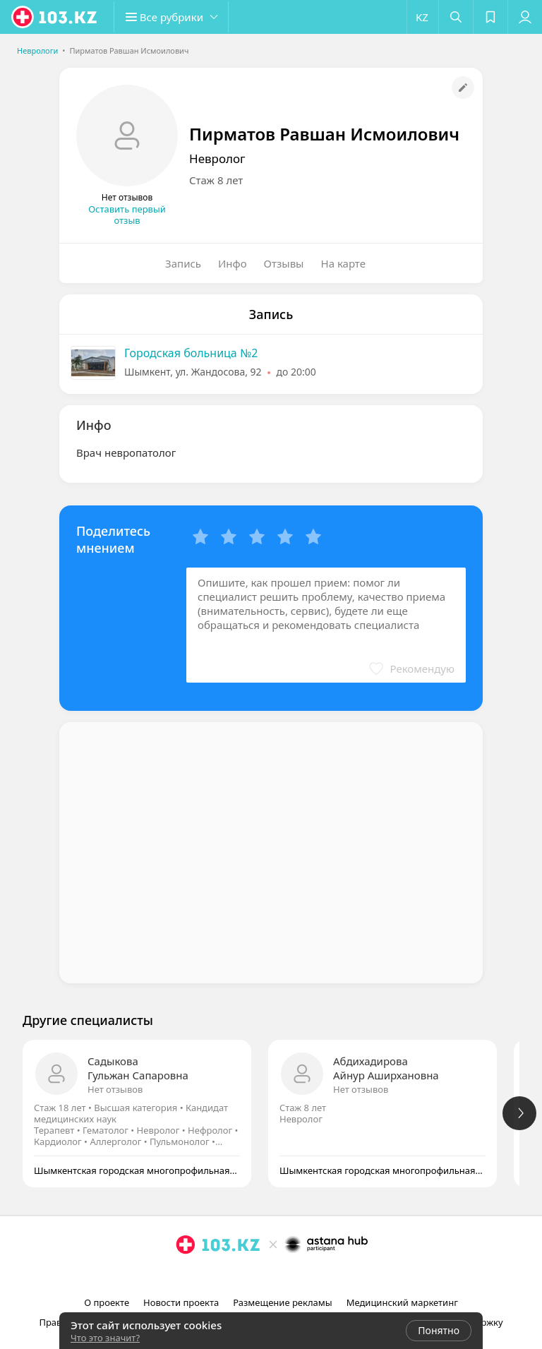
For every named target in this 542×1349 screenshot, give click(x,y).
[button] (176, 17)
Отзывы (284, 263)
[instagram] (252, 1275)
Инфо (232, 263)
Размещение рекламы (282, 1302)
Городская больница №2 (191, 353)
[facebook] (272, 1275)
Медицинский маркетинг (402, 1302)
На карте (343, 263)
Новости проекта (181, 1302)
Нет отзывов (115, 1089)
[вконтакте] (292, 1275)
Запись (183, 263)
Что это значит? (105, 1337)
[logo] (55, 17)
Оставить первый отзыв (127, 214)
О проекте (106, 1302)
